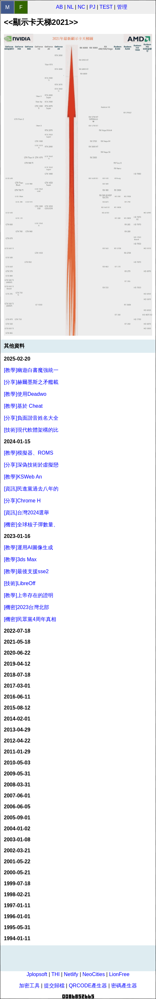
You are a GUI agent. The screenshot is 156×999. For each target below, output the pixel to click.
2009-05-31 (17, 773)
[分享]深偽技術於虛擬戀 (31, 465)
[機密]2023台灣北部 (26, 607)
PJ (92, 7)
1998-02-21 (17, 894)
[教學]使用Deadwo (25, 394)
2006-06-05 (17, 806)
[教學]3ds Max (20, 559)
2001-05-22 (17, 861)
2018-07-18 (17, 675)
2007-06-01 (17, 795)
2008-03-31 (17, 784)
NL (70, 7)
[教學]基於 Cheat (23, 406)
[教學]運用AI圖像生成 (28, 547)
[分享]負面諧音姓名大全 (31, 418)
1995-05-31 (17, 927)
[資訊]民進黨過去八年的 (31, 488)
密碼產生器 (124, 985)
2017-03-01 (17, 686)
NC (81, 7)
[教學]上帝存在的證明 (28, 595)
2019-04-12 (17, 664)
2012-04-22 (17, 740)
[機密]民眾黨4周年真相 (30, 619)
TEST (106, 7)
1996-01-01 (17, 916)
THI (55, 974)
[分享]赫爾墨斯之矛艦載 (31, 382)
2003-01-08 (17, 839)
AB (59, 7)
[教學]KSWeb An (23, 476)
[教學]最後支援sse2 (26, 571)
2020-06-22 (17, 653)
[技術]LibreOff (20, 583)
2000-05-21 (17, 872)
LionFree (119, 974)
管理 (122, 7)
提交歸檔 (54, 985)
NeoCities (93, 974)
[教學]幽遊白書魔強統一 (31, 370)
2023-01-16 (17, 536)
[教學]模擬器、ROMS (28, 453)
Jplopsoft (36, 974)
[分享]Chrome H (22, 500)
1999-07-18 (17, 883)
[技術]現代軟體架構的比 (31, 430)
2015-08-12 (17, 707)
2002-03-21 (17, 850)
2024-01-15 (17, 441)
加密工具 (29, 985)
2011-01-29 (17, 751)
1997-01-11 (17, 905)
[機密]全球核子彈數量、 (31, 524)
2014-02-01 (17, 718)
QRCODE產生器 (88, 985)
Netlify (71, 974)
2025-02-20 (17, 359)
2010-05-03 (17, 762)
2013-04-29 (17, 729)
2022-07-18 (17, 631)
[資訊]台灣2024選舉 (26, 512)
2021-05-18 (17, 642)
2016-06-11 (17, 696)
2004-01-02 (17, 828)
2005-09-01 (17, 817)
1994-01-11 (17, 938)
